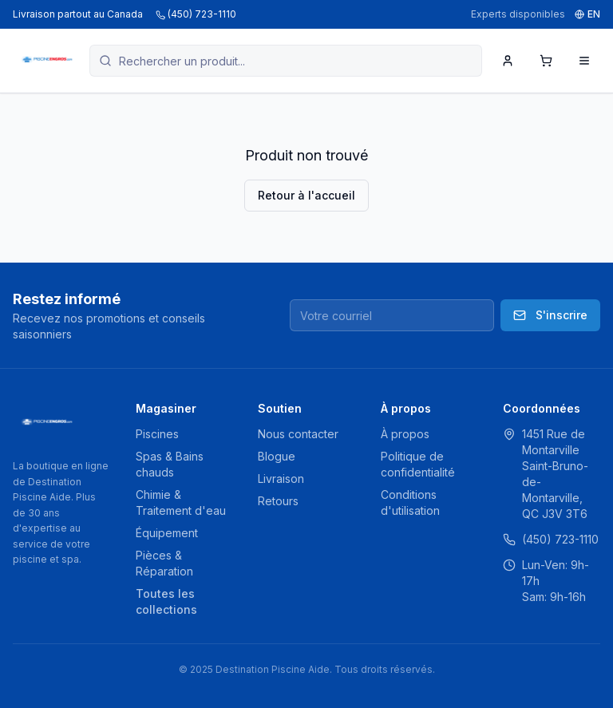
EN (587, 14)
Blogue (276, 456)
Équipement (167, 533)
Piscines (157, 434)
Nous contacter (298, 434)
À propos (405, 434)
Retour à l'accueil (306, 195)
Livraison (281, 478)
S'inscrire (550, 315)
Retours (278, 501)
